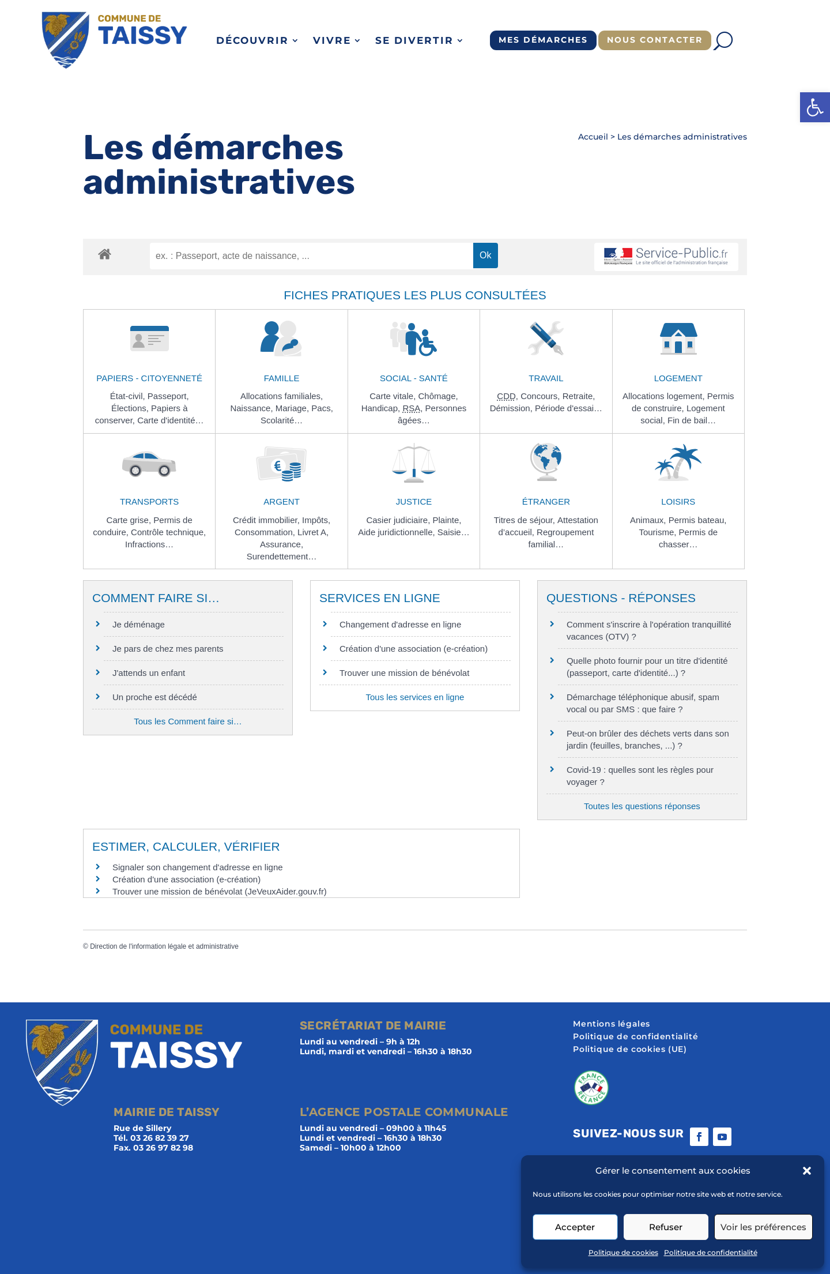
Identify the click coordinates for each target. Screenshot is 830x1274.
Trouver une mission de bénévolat (404, 673)
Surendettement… (282, 556)
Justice (414, 501)
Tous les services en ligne (414, 697)
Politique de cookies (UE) (629, 1049)
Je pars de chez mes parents (168, 648)
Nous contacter (655, 40)
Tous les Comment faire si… (188, 721)
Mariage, (294, 408)
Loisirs (678, 501)
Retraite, (579, 396)
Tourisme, (658, 532)
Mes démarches (543, 40)
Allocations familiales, (281, 396)
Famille (282, 378)
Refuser (665, 1227)
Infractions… (149, 544)
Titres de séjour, (525, 520)
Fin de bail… (691, 420)
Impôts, (316, 520)
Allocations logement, (664, 396)
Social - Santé (414, 378)
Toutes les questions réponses (642, 806)
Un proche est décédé (154, 697)
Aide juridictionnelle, (397, 532)
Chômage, (438, 396)
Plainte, (446, 520)
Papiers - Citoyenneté (149, 378)
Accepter (575, 1227)
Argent (281, 501)
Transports (149, 501)
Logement (678, 378)
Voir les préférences (763, 1227)
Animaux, (649, 520)
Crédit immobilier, (267, 520)
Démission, (512, 408)
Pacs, (322, 408)
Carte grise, (130, 520)
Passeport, (168, 396)
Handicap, (382, 408)
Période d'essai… (568, 408)
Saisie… (453, 532)
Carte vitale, (393, 396)
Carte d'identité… (170, 420)
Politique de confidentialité (710, 1252)
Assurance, (281, 544)
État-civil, (129, 396)
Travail (546, 378)
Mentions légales (611, 1024)
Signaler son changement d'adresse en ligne (197, 867)
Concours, (541, 396)
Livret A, (313, 532)
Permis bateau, (698, 520)
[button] (815, 107)
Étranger (546, 501)
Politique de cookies (623, 1252)
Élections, (131, 408)
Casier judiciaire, (399, 520)
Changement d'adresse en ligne (400, 624)
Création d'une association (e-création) (413, 648)
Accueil (593, 136)
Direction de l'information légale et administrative (164, 946)
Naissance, (252, 408)
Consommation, (266, 532)
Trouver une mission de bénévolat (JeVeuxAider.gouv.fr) (219, 891)
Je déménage (138, 624)
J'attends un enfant (148, 673)
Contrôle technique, (168, 532)
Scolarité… (282, 420)
